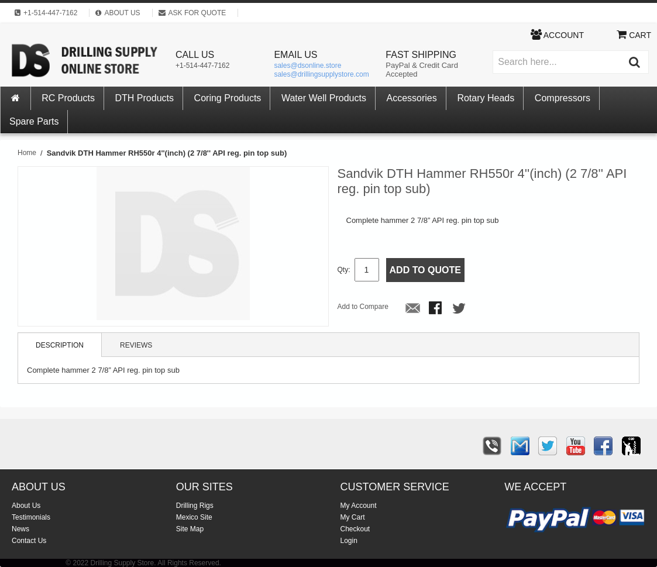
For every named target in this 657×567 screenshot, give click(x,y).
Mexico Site (194, 517)
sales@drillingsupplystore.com (321, 74)
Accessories (412, 98)
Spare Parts (34, 121)
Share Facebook (436, 309)
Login (348, 541)
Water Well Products (323, 98)
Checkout (355, 529)
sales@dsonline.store (307, 65)
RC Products (68, 98)
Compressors (562, 98)
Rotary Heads (485, 98)
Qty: (344, 270)
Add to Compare (363, 307)
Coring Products (228, 98)
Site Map (190, 529)
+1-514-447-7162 (202, 65)
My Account (358, 505)
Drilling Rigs (195, 505)
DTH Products (144, 98)
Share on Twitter (459, 309)
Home (27, 153)
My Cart (352, 517)
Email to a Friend (413, 309)
